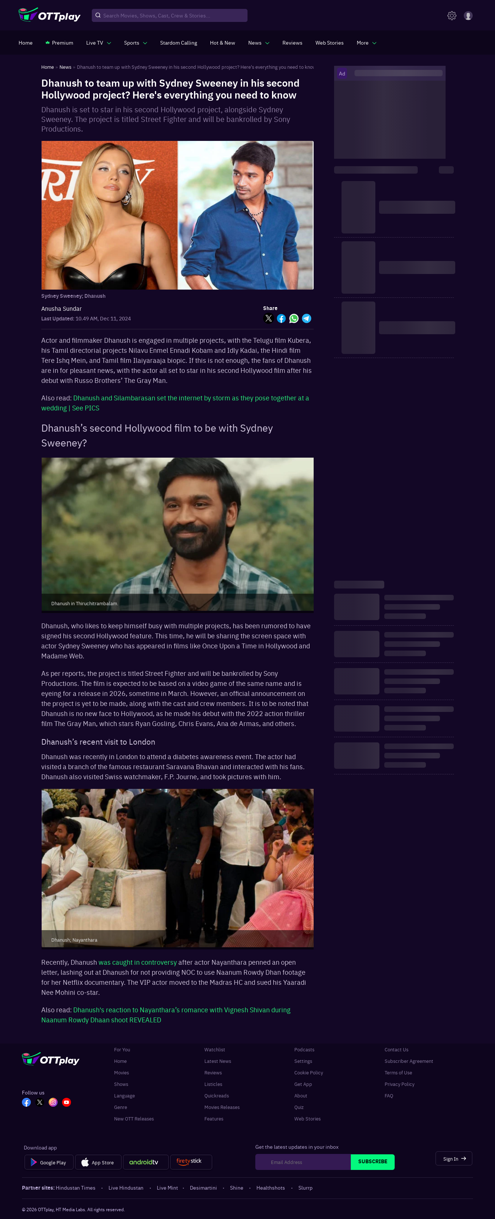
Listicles (213, 1083)
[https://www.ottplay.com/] (26, 42)
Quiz (299, 1106)
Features (213, 1118)
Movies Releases (222, 1106)
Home (120, 1060)
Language (124, 1095)
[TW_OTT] (39, 1103)
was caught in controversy (138, 962)
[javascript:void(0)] (98, 42)
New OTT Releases (134, 1118)
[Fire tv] (191, 1162)
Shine (237, 1187)
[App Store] (98, 1162)
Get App (303, 1083)
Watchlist (214, 1049)
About (300, 1095)
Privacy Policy (399, 1083)
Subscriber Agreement (409, 1060)
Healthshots (271, 1187)
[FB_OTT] (26, 1103)
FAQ (389, 1095)
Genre (120, 1106)
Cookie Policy (308, 1072)
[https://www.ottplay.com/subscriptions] (59, 42)
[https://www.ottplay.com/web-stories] (330, 42)
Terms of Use (398, 1072)
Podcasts (304, 1049)
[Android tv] (146, 1162)
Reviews (213, 1072)
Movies (121, 1072)
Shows (121, 1083)
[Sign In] (454, 1158)
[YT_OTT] (66, 1103)
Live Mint (167, 1187)
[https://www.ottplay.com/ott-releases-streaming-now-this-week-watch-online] (222, 42)
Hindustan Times (76, 1187)
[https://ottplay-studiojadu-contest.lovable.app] (178, 42)
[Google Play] (49, 1162)
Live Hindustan (127, 1187)
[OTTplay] (50, 15)
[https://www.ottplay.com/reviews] (292, 42)
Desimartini (204, 1187)
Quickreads (216, 1095)
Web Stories (307, 1118)
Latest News (217, 1060)
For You (122, 1049)
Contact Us (396, 1049)
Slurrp (305, 1187)
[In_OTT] (53, 1103)
